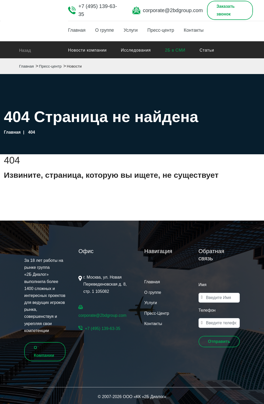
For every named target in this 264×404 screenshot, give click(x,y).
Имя (203, 284)
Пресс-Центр (156, 313)
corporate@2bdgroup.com (173, 10)
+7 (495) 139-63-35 (97, 10)
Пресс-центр (163, 30)
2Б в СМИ (175, 50)
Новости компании (87, 50)
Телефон (207, 310)
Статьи (207, 50)
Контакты (197, 30)
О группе (105, 30)
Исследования (136, 50)
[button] (219, 341)
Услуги (132, 30)
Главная (77, 30)
